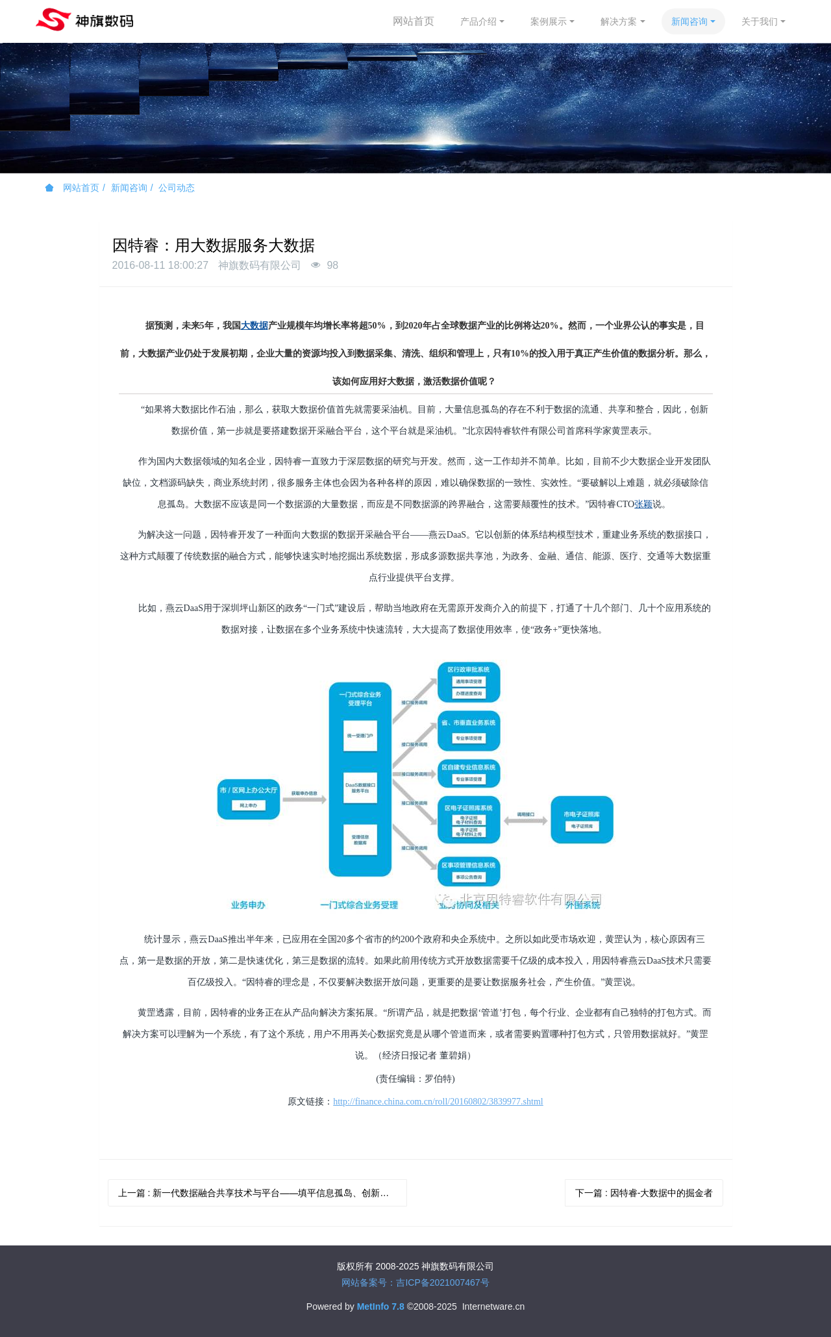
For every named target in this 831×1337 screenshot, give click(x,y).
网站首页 (413, 21)
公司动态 (176, 187)
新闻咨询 (129, 187)
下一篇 (644, 1193)
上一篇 (262, 1193)
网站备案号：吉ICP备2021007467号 (415, 1282)
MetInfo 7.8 (380, 1306)
